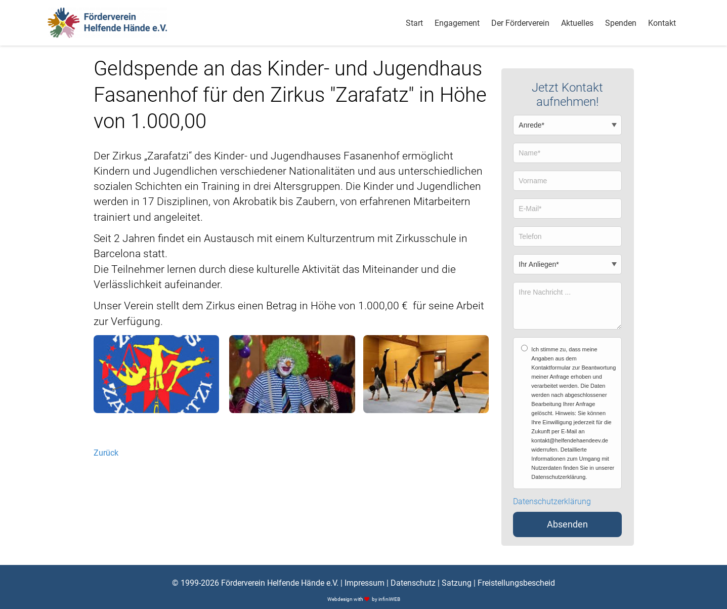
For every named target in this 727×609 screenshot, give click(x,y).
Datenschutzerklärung (552, 501)
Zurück (106, 453)
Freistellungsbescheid (516, 583)
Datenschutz (413, 583)
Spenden (620, 23)
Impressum (364, 583)
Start (414, 23)
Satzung (457, 583)
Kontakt (662, 23)
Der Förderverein (520, 23)
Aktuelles (577, 23)
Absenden (567, 524)
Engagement (457, 23)
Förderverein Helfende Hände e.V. (279, 583)
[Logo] (107, 23)
